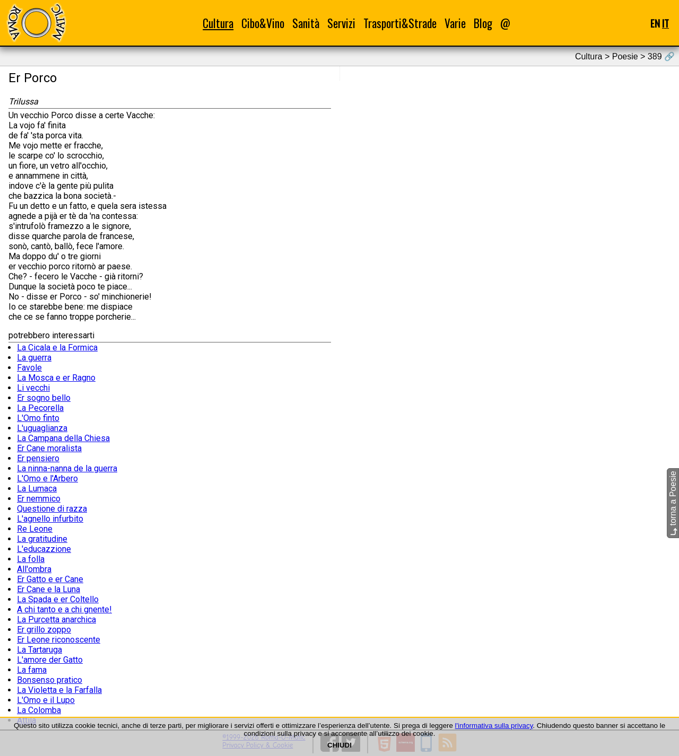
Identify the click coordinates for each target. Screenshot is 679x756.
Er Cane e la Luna (48, 589)
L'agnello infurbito (50, 519)
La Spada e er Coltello (58, 599)
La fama (32, 670)
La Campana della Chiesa (63, 438)
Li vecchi (33, 388)
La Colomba (39, 710)
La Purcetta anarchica (56, 619)
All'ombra (34, 569)
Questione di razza (52, 509)
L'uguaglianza (42, 428)
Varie (455, 23)
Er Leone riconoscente (58, 640)
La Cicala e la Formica (57, 347)
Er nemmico (38, 499)
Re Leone (35, 529)
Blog (483, 23)
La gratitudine (42, 539)
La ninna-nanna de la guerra (67, 468)
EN (655, 23)
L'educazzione (44, 549)
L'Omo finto (38, 418)
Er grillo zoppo (44, 630)
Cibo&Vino (262, 23)
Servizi (341, 23)
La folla (31, 559)
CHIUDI (339, 745)
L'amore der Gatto (50, 660)
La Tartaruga (39, 650)
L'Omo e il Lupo (46, 700)
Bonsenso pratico (49, 680)
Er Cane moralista (49, 448)
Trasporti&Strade (400, 23)
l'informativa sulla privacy (494, 725)
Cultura (218, 23)
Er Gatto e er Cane (50, 579)
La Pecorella (40, 408)
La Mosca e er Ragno (56, 378)
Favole (29, 368)
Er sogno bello (44, 398)
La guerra (34, 358)
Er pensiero (38, 458)
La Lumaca (37, 489)
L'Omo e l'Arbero (47, 478)
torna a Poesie (672, 503)
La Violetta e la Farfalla (59, 690)
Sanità (305, 23)
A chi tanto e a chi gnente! (64, 609)
